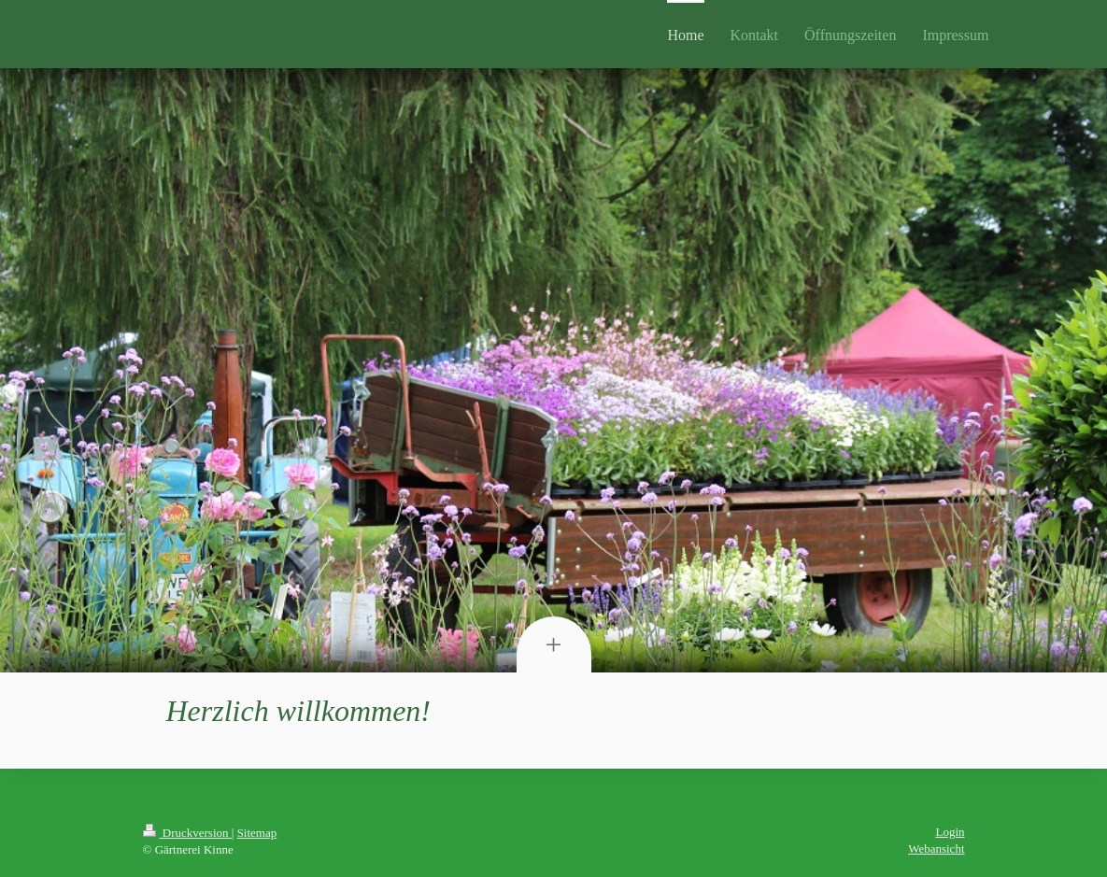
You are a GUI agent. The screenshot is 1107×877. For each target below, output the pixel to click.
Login (949, 832)
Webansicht (936, 849)
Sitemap (257, 833)
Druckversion (187, 833)
